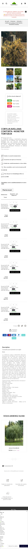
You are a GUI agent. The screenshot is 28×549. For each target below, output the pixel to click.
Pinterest (25, 325)
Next (15, 459)
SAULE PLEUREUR (14, 448)
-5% (9, 100)
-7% (9, 103)
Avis (3, 352)
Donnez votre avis (6, 137)
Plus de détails (5, 149)
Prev (13, 459)
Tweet (22, 325)
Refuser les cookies (13, 546)
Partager (19, 325)
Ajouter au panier (15, 210)
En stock (14, 208)
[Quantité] (13, 202)
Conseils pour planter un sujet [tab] (11, 349)
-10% (9, 106)
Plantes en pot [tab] (7, 190)
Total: (6, 215)
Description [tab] (6, 347)
